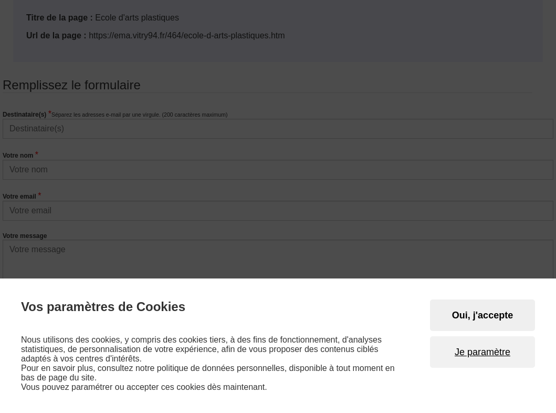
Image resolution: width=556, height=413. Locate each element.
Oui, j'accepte (482, 315)
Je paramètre (482, 352)
